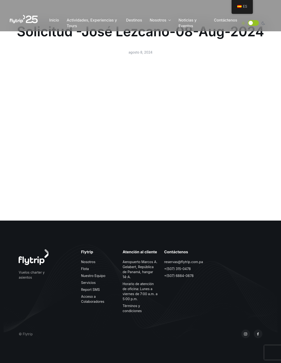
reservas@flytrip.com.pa (183, 262)
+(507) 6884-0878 (179, 276)
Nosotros (158, 20)
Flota (85, 269)
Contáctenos (225, 20)
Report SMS (90, 289)
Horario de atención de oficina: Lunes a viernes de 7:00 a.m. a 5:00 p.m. (139, 291)
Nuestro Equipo (93, 276)
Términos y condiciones (132, 308)
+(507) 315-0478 (177, 269)
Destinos (134, 20)
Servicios (88, 283)
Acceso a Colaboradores (92, 298)
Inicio (54, 20)
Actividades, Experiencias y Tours (92, 23)
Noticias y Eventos (188, 23)
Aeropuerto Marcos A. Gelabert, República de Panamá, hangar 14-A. (139, 269)
